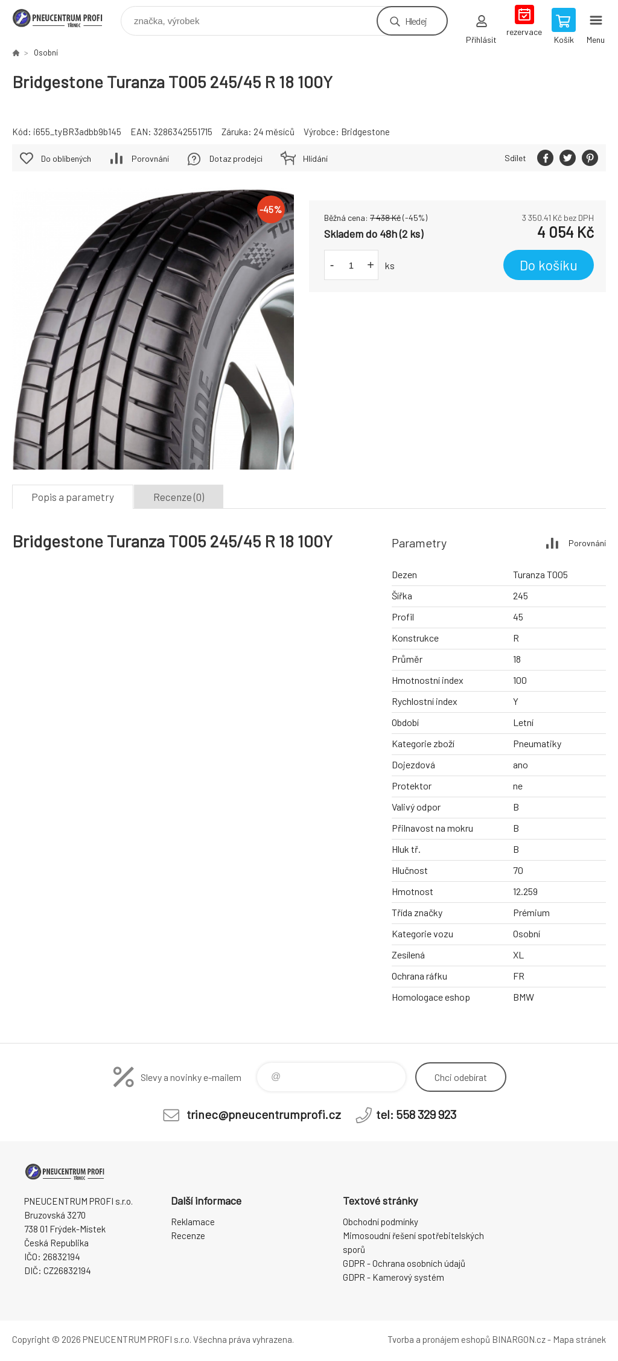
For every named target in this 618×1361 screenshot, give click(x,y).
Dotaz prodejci (236, 158)
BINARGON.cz (519, 1339)
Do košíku (549, 265)
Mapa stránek (579, 1339)
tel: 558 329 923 (416, 1114)
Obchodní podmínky (380, 1221)
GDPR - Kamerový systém (393, 1277)
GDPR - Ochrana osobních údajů (404, 1263)
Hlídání (315, 158)
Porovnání (150, 158)
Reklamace (193, 1221)
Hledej (416, 21)
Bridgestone (365, 131)
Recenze (188, 1235)
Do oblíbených (66, 158)
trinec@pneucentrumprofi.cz (263, 1114)
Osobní (46, 52)
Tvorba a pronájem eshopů (438, 1339)
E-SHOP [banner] (65, 18)
